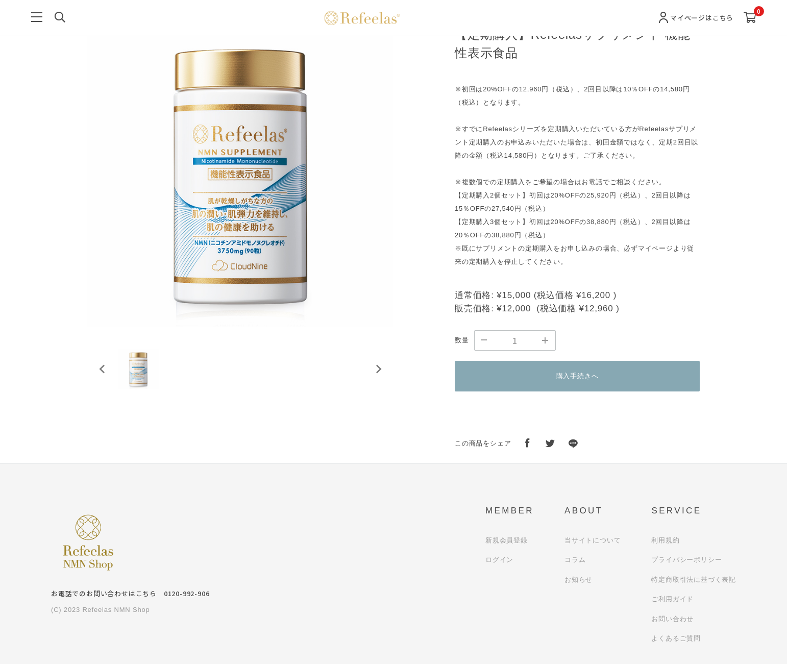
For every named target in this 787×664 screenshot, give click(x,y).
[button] (138, 369)
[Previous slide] (102, 369)
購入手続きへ (577, 376)
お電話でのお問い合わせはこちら (130, 593)
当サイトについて (592, 540)
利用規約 (665, 540)
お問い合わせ (672, 619)
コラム (574, 559)
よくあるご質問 (676, 638)
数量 (462, 340)
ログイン (499, 559)
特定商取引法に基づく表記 (693, 579)
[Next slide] (378, 369)
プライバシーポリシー (686, 559)
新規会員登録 (506, 540)
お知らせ (578, 579)
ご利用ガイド (672, 599)
